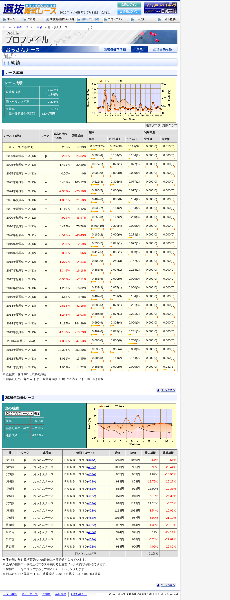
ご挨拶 (46, 594)
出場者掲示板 (162, 49)
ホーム (11, 19)
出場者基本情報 (115, 49)
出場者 (38, 27)
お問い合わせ (79, 594)
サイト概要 (168, 19)
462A (91, 467)
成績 (139, 49)
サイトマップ (30, 594)
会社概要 (60, 594)
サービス (143, 19)
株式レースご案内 (33, 19)
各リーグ (89, 19)
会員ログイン (129, 5)
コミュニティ (116, 19)
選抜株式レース (60, 19)
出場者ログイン (129, 11)
